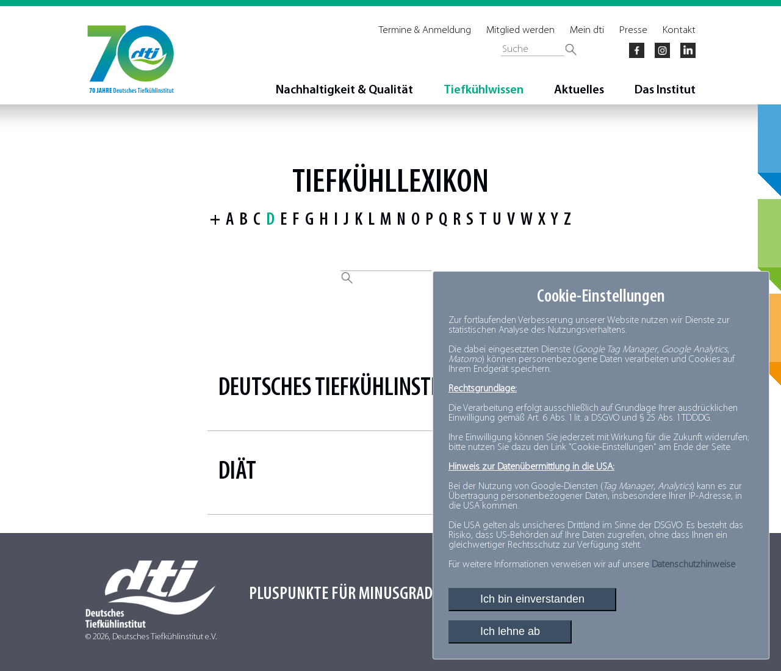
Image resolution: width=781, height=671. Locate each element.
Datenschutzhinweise (693, 565)
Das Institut (665, 90)
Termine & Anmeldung (425, 30)
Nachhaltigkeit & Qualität (344, 90)
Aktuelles (579, 90)
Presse (633, 30)
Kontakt (679, 30)
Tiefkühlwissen (484, 90)
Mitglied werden (520, 30)
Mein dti (587, 30)
